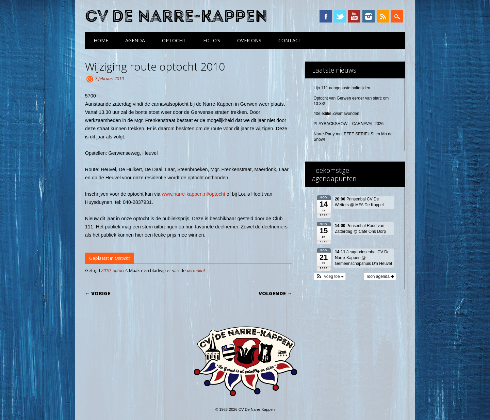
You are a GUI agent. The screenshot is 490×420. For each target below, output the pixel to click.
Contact (290, 40)
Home (101, 40)
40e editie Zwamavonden (336, 113)
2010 (106, 270)
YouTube (354, 16)
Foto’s (211, 40)
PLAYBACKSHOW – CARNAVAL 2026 (349, 123)
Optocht (174, 40)
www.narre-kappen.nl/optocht (193, 194)
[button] (330, 276)
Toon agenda (380, 276)
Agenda (135, 40)
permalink (196, 270)
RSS (383, 16)
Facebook (326, 16)
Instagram (368, 16)
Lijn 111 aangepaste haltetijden (342, 88)
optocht (120, 270)
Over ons (249, 40)
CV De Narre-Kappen (176, 16)
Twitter (340, 16)
